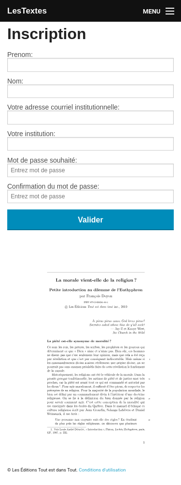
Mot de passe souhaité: (90, 167)
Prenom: (90, 61)
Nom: (90, 88)
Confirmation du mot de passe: (90, 193)
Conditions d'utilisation (102, 469)
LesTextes (27, 10)
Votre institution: (90, 140)
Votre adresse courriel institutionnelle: (90, 114)
